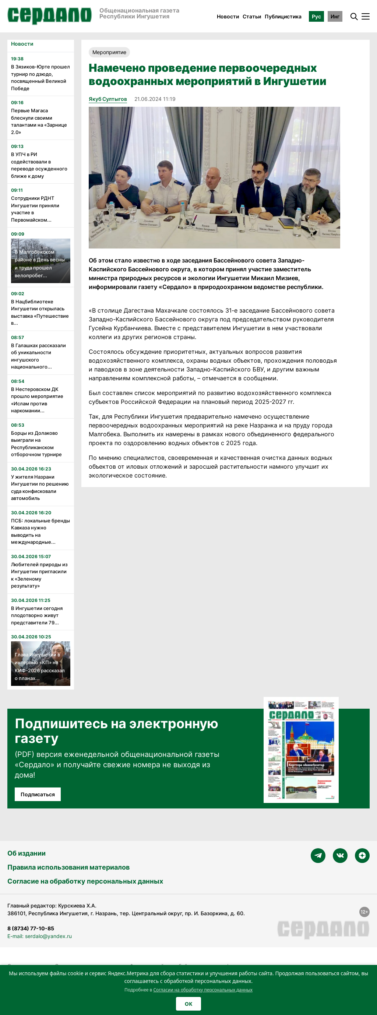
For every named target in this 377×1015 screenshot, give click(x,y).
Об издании (26, 853)
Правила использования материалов (68, 867)
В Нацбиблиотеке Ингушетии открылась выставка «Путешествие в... (40, 312)
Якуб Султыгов (108, 99)
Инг (335, 16)
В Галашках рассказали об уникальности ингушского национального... (38, 356)
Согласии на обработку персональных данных (203, 990)
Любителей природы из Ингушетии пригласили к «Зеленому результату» (39, 575)
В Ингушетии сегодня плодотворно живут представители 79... (37, 615)
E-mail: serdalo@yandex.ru (39, 936)
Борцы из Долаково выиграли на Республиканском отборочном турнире (36, 444)
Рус (316, 16)
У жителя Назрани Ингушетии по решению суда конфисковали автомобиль (40, 487)
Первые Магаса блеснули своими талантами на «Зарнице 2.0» (39, 121)
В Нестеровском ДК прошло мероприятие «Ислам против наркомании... (37, 400)
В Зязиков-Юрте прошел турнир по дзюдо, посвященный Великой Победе (40, 77)
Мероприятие (109, 52)
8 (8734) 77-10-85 (30, 928)
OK (188, 1003)
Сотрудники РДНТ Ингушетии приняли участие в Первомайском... (35, 209)
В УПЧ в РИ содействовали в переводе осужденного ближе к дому (39, 165)
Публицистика (283, 16)
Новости (228, 16)
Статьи (252, 16)
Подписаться (38, 794)
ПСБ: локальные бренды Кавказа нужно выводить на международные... (40, 531)
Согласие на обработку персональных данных (85, 881)
